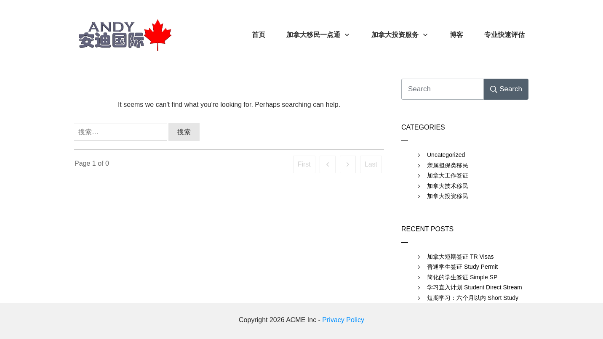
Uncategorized (446, 154)
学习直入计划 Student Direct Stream (474, 287)
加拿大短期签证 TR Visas (460, 256)
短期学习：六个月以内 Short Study (472, 297)
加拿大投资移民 (447, 196)
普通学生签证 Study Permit (462, 266)
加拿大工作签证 (447, 175)
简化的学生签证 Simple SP (462, 277)
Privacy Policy (343, 319)
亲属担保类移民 (447, 165)
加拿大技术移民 (447, 186)
